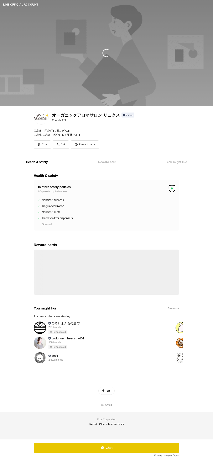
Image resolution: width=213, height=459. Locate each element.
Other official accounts (111, 424)
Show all (47, 224)
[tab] (37, 162)
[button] (85, 144)
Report (93, 424)
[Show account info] (128, 115)
